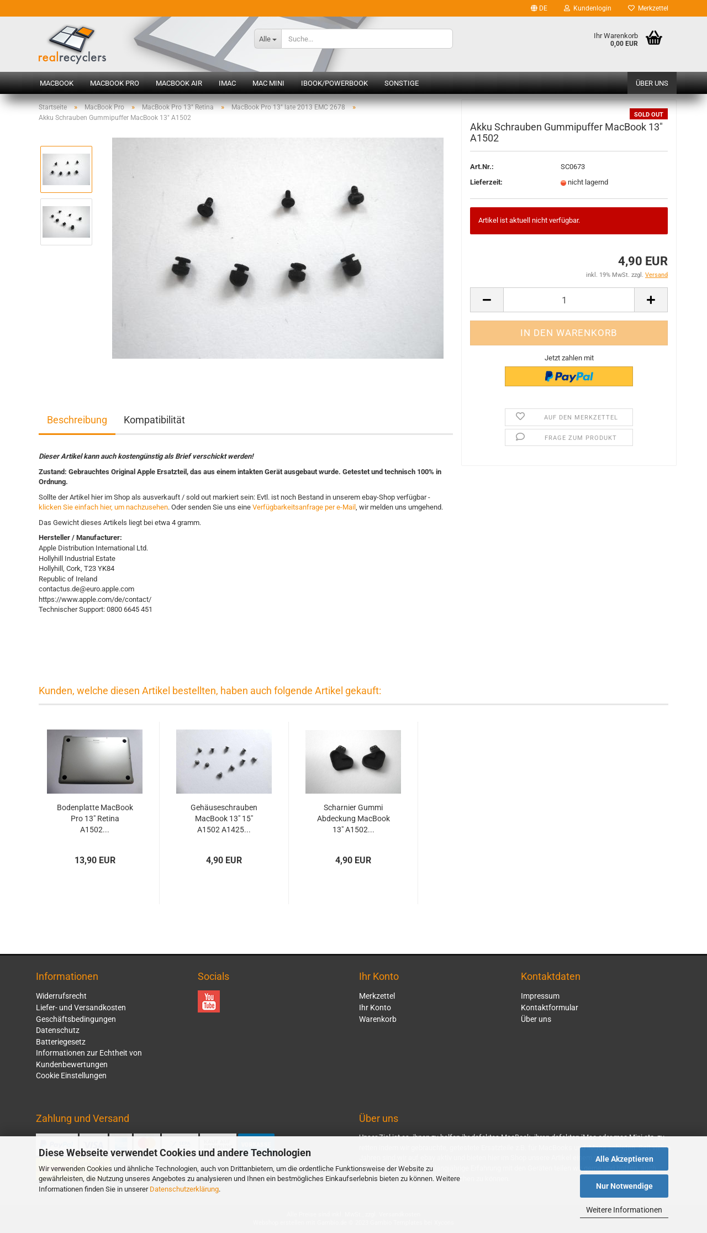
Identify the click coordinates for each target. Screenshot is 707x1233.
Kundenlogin (587, 8)
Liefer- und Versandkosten (81, 1007)
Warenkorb (378, 1019)
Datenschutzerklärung (184, 1189)
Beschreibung (77, 420)
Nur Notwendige (624, 1186)
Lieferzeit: (486, 185)
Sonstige (401, 83)
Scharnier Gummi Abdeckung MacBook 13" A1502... (353, 818)
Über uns (652, 83)
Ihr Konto (375, 1007)
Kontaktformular (549, 1007)
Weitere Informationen (624, 1209)
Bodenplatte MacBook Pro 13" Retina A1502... (95, 818)
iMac (227, 83)
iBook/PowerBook (334, 83)
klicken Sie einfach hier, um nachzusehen (103, 507)
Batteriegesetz (61, 1041)
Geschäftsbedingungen (76, 1019)
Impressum (540, 995)
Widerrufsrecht (61, 995)
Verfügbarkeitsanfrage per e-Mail (304, 507)
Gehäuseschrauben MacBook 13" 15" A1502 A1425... (224, 818)
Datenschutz (58, 1030)
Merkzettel (648, 8)
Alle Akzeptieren (624, 1159)
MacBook (56, 83)
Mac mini (268, 83)
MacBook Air (179, 83)
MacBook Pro (114, 83)
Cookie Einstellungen (71, 1075)
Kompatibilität (154, 420)
